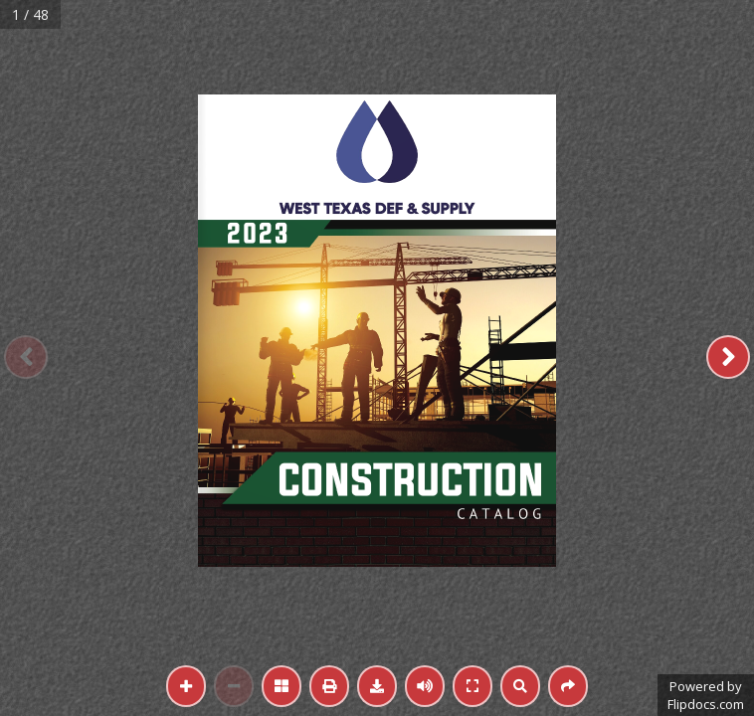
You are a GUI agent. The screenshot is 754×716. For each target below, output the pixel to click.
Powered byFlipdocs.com (705, 695)
